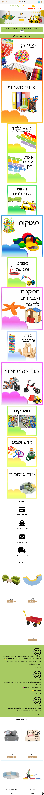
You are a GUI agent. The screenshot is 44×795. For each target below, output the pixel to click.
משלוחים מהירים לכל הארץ (22, 556)
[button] (3, 17)
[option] (22, 17)
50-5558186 (13, 6)
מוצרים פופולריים (22, 720)
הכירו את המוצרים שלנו (22, 36)
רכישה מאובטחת (22, 515)
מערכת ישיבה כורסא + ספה (11, 594)
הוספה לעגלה (31, 601)
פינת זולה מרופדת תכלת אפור (11, 789)
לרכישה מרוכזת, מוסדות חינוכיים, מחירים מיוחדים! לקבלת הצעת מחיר (22, 28)
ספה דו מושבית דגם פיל (11, 750)
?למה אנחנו (22, 502)
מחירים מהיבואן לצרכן (35, 8)
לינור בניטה (38, 693)
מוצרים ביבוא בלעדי (22, 528)
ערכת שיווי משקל (32, 789)
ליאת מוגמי (38, 667)
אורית (39, 714)
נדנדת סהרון (32, 594)
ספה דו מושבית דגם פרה (33, 750)
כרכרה (32, 633)
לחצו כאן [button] (22, 30)
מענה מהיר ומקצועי (22, 542)
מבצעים (22, 563)
